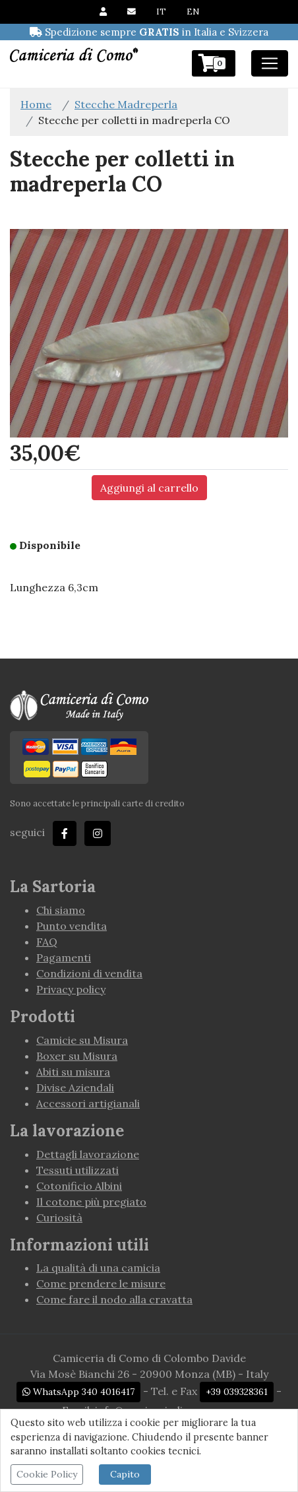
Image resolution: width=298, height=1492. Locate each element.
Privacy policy (70, 989)
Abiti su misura (73, 1071)
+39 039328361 (237, 1392)
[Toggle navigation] (269, 63)
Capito (125, 1474)
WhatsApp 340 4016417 (78, 1392)
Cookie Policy (46, 1474)
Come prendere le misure (100, 1283)
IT (161, 11)
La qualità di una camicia (98, 1267)
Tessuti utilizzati (77, 1170)
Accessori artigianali (88, 1103)
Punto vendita (71, 925)
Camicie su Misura (82, 1040)
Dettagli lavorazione (87, 1154)
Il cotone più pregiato (91, 1201)
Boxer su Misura (76, 1055)
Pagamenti (63, 957)
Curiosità (59, 1217)
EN (193, 11)
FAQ (46, 941)
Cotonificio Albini (79, 1185)
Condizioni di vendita (89, 973)
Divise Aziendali (75, 1087)
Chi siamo (60, 910)
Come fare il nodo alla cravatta (114, 1299)
